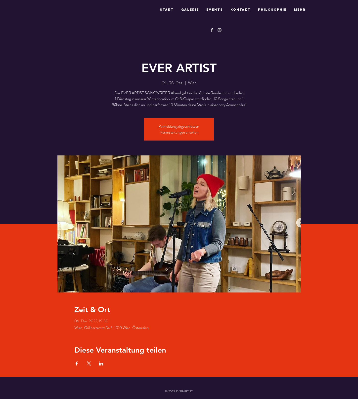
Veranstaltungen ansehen (179, 132)
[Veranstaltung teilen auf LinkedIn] (101, 363)
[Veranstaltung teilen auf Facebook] (76, 363)
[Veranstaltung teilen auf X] (89, 363)
